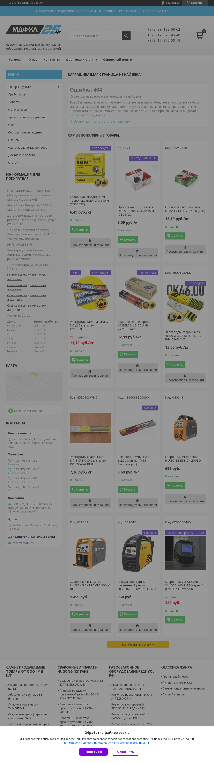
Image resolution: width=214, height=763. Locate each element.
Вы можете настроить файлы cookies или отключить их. (105, 743)
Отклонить (125, 752)
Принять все (93, 752)
